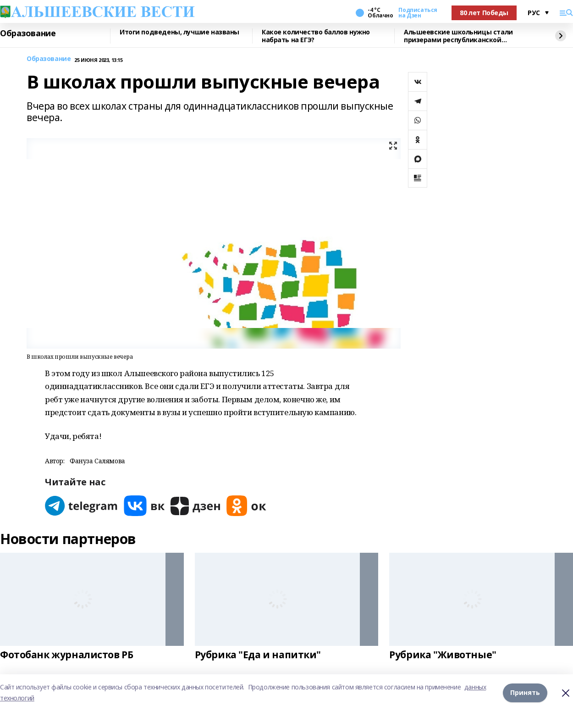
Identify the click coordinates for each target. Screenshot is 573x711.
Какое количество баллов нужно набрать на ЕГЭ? (316, 36)
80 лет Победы (484, 12)
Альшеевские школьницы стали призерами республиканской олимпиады (458, 36)
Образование (27, 33)
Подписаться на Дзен (417, 12)
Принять (525, 692)
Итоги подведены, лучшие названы (179, 32)
